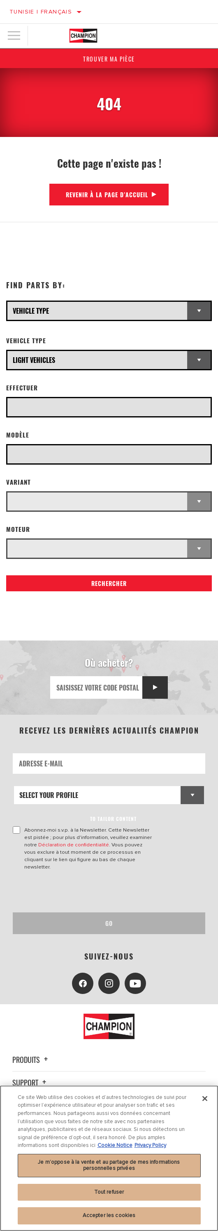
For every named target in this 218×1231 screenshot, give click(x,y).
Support (30, 1082)
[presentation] (81, 891)
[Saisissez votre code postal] (96, 687)
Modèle (17, 435)
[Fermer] (205, 1099)
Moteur (18, 529)
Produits (31, 1059)
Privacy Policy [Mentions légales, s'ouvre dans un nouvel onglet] (150, 1145)
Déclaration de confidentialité (73, 844)
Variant (18, 482)
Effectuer (22, 388)
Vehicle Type (26, 340)
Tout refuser (109, 1192)
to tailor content (113, 818)
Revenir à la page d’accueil (107, 194)
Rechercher (109, 583)
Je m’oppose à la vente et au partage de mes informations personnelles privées (109, 1165)
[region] (109, 1158)
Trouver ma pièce (109, 59)
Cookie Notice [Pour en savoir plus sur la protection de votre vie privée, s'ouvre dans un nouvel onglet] (114, 1145)
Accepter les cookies (109, 1215)
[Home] (83, 35)
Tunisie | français (40, 11)
